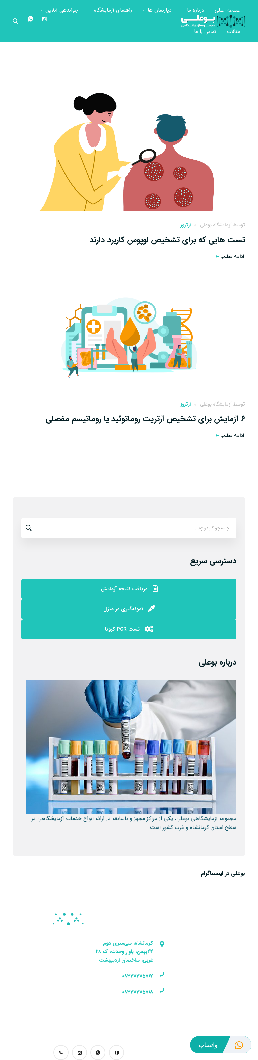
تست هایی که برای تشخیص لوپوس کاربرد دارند (167, 240)
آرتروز (185, 225)
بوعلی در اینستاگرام (223, 873)
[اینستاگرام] (43, 21)
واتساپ (225, 1044)
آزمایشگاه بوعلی (216, 225)
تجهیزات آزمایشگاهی (61, 971)
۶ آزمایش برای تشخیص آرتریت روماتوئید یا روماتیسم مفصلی (145, 419)
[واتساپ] (30, 21)
